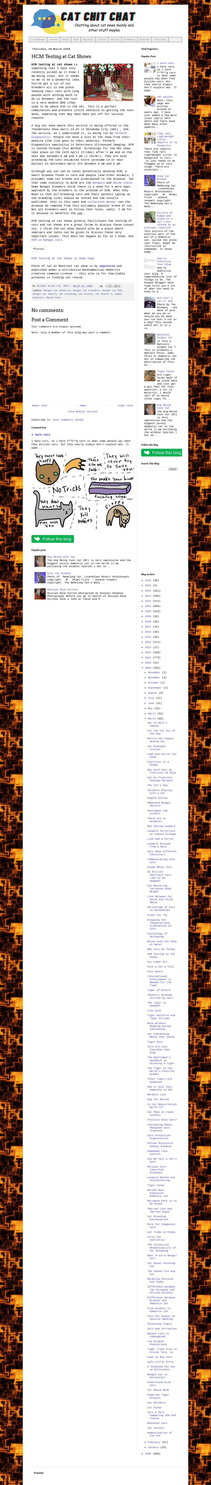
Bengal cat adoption (57, 290)
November (155, 677)
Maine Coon (54, 297)
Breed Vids (144, 39)
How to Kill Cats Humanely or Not (160, 1088)
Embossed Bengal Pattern (159, 804)
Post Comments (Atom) (68, 420)
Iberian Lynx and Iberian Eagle (159, 1210)
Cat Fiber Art (157, 962)
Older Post (125, 405)
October (154, 682)
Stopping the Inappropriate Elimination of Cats (159, 924)
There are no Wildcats (156, 820)
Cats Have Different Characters (162, 853)
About (76, 39)
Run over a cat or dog (165, 299)
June (152, 703)
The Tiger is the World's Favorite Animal (160, 1071)
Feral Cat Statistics (156, 1238)
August (153, 693)
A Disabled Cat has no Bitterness (161, 1368)
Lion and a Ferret (160, 839)
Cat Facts (53, 39)
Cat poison (165, 97)
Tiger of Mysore (159, 990)
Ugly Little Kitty (160, 1362)
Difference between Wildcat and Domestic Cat (161, 1300)
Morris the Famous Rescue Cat (160, 740)
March (152, 718)
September (155, 688)
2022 (149, 601)
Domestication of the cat (159, 1434)
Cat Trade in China (161, 1232)
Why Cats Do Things (161, 949)
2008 (149, 1453)
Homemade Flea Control (157, 1153)
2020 (149, 611)
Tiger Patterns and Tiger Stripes (161, 1017)
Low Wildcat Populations (157, 1343)
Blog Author (88, 39)
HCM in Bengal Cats (46, 240)
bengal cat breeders (86, 290)
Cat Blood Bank (158, 1390)
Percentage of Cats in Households (161, 909)
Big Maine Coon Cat (61, 557)
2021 (149, 606)
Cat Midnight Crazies (156, 748)
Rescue (65, 39)
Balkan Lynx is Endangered (158, 1335)
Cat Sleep (154, 1407)
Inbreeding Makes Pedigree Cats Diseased (159, 1128)
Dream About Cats (159, 867)
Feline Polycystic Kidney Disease (160, 1145)
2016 (149, 632)
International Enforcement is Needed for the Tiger (159, 981)
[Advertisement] (159, 521)
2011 (149, 657)
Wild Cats (115, 39)
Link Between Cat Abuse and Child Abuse (160, 899)
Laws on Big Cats (159, 1357)
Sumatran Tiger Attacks (158, 1396)
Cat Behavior (129, 39)
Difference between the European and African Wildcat (161, 1289)
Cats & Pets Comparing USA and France (161, 1415)
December (155, 672)
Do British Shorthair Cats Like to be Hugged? (159, 876)
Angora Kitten (157, 798)
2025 (149, 585)
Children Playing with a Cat (159, 792)
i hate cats (40, 434)
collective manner (102, 201)
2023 (149, 596)
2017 (149, 627)
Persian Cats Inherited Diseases (156, 1170)
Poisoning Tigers (159, 1324)
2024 (149, 591)
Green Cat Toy (157, 915)
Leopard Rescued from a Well (159, 845)
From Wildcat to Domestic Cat (159, 1310)
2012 (149, 652)
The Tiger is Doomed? (156, 1004)
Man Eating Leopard (161, 826)
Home (83, 405)
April (152, 713)
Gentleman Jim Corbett (157, 812)
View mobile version (83, 411)
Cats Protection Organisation (159, 1137)
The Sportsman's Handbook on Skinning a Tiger (160, 1060)
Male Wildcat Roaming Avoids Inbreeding (159, 1026)
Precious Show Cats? (162, 1120)
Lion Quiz (154, 1010)
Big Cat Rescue (158, 1099)
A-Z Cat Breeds (38, 39)
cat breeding (67, 294)
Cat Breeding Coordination (157, 1218)
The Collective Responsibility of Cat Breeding (161, 1247)
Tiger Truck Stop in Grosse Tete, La (162, 1351)
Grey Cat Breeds (59, 573)
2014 (149, 642)
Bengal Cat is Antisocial (157, 1376)
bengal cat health (44, 294)
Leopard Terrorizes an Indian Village (161, 832)
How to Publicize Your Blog (164, 261)
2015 (149, 637)
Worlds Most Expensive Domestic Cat (157, 1193)
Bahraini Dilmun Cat (165, 336)
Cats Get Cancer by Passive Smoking (161, 1318)
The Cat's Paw (157, 785)
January (154, 1447)
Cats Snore (155, 971)
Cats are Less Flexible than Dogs (158, 1049)
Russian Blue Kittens (62, 589)
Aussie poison (160, 39)
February (155, 1442)
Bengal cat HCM (112, 290)
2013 (149, 647)
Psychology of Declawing (157, 935)
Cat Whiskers (156, 1402)
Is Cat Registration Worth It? (162, 1106)
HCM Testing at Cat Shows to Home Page (62, 258)
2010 (149, 662)
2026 (149, 580)
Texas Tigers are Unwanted (159, 1080)
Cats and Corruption (162, 1328)
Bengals (99, 182)
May (151, 708)
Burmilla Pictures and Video (160, 1280)
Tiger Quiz (155, 1042)
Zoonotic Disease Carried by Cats (160, 996)
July (152, 698)
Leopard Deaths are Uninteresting (161, 1179)
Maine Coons (122, 182)
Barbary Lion (156, 1094)
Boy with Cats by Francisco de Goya (161, 771)
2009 (149, 668)
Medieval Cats (157, 1423)
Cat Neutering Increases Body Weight (159, 888)
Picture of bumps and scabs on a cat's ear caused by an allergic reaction (160, 220)
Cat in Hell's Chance (157, 724)
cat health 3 (103, 294)
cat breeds (86, 294)
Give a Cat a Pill (160, 966)
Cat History (155, 1428)
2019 (149, 616)
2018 (149, 621)
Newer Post (40, 405)
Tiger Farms (165, 371)
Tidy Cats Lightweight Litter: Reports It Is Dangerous (167, 139)
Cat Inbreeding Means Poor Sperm (160, 1035)
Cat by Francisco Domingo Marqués (160, 779)
